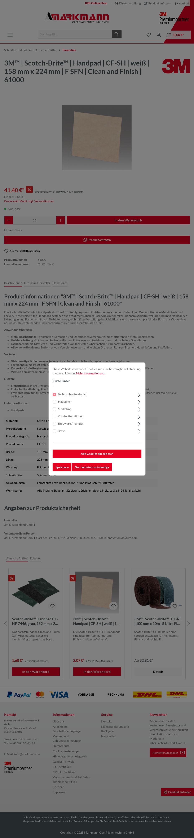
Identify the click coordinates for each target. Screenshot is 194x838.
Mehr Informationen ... (90, 373)
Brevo (62, 431)
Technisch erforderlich (72, 394)
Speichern (62, 467)
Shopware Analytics (71, 423)
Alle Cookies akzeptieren (97, 453)
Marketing (64, 409)
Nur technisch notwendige (92, 467)
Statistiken (64, 401)
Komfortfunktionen (70, 416)
